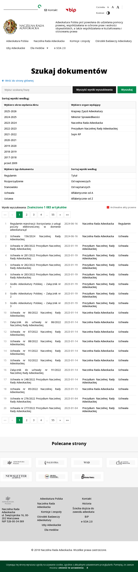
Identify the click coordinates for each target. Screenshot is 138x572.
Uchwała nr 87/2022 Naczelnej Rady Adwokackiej (35, 333)
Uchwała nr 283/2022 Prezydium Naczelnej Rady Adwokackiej (35, 276)
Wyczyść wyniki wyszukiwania (94, 89)
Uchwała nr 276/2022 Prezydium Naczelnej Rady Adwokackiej (35, 400)
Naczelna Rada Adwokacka (49, 41)
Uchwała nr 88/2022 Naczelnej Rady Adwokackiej (35, 342)
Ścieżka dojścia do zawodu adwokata (83, 510)
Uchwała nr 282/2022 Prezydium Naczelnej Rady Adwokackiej (35, 266)
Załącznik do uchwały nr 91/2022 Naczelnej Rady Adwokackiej (35, 371)
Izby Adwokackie (15, 48)
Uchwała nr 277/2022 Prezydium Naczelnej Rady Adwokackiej (35, 409)
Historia (86, 503)
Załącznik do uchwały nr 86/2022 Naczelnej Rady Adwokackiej (35, 323)
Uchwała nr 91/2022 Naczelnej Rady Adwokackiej (35, 352)
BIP (87, 516)
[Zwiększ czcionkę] (117, 7)
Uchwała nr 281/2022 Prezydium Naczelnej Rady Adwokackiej (35, 257)
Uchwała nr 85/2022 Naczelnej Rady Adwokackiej (35, 390)
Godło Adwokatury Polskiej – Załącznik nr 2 (35, 295)
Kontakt (86, 498)
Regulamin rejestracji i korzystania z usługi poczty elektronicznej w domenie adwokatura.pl (35, 226)
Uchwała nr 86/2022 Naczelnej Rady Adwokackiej (35, 314)
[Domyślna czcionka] (113, 7)
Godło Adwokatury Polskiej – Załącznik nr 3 (35, 304)
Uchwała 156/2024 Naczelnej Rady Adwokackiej (35, 237)
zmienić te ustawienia (71, 567)
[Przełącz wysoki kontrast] (108, 12)
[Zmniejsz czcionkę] (108, 7)
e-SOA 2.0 (60, 48)
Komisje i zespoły (80, 41)
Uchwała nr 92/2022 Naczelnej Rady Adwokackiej (35, 362)
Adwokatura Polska (17, 41)
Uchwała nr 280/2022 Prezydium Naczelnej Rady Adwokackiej (35, 247)
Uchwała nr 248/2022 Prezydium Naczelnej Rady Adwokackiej (35, 381)
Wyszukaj (127, 89)
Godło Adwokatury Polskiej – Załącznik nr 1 (35, 285)
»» (67, 214)
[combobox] (21, 7)
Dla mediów (40, 48)
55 (53, 214)
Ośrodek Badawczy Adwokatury (113, 41)
